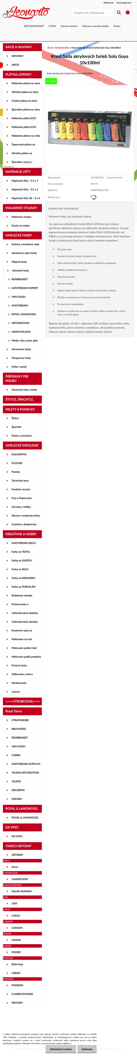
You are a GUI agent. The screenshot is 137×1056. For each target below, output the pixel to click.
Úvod (50, 47)
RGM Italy (17, 964)
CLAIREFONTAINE (22, 993)
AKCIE (15, 64)
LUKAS (16, 915)
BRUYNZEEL (19, 728)
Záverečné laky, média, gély (24, 391)
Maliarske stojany (22, 216)
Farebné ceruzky (21, 489)
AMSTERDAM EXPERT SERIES (25, 289)
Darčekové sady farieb (24, 252)
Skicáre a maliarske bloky (26, 515)
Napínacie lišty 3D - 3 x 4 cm (26, 199)
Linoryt (16, 691)
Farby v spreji (19, 366)
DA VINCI (17, 836)
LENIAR (16, 939)
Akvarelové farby (21, 349)
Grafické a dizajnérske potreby (24, 526)
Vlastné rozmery (69, 26)
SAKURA (17, 798)
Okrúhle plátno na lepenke (22, 154)
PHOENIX (17, 985)
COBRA (16, 755)
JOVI (14, 903)
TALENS (16, 781)
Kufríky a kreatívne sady (25, 244)
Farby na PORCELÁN (23, 586)
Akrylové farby (20, 270)
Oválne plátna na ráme (24, 100)
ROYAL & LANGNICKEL (25, 817)
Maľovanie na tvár (22, 639)
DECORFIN (18, 790)
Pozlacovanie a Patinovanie (20, 605)
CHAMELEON (20, 879)
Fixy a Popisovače (22, 498)
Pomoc (117, 26)
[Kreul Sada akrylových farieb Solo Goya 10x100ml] (89, 86)
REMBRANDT (20, 279)
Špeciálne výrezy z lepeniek (22, 163)
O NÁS (52, 26)
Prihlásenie (109, 2)
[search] (119, 12)
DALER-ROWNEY (22, 891)
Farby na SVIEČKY (22, 560)
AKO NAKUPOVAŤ (34, 26)
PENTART (17, 1002)
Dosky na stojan (21, 225)
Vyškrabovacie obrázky (25, 621)
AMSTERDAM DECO (24, 542)
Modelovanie (19, 682)
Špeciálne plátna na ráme (26, 109)
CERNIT (16, 973)
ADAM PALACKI (21, 331)
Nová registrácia (124, 2)
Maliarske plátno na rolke (26, 135)
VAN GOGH (18, 296)
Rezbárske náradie (22, 595)
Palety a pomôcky (22, 435)
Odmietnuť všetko (61, 1049)
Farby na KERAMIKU (23, 577)
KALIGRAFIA (19, 454)
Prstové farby (19, 665)
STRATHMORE (20, 720)
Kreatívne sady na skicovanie (22, 632)
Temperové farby (21, 357)
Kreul (15, 866)
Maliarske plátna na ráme (26, 83)
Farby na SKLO (20, 569)
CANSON (17, 927)
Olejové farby (19, 261)
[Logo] (26, 12)
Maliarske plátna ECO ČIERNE (24, 128)
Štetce (15, 418)
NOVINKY (18, 55)
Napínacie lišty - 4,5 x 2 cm (25, 182)
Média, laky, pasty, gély (25, 340)
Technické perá (20, 480)
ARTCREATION (20, 322)
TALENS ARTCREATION (25, 772)
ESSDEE (16, 952)
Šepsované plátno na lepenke (23, 146)
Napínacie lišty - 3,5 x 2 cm (25, 191)
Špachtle (16, 426)
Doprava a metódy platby (95, 26)
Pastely (16, 471)
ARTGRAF (17, 854)
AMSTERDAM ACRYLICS (26, 763)
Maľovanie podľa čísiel (24, 647)
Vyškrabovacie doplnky (25, 612)
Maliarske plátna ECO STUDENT (24, 119)
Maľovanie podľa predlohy (26, 656)
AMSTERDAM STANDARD (20, 307)
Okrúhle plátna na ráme (25, 91)
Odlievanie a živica (22, 674)
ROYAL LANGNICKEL (24, 314)
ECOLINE (17, 463)
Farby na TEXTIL (21, 551)
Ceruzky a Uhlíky (21, 506)
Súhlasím (87, 1049)
